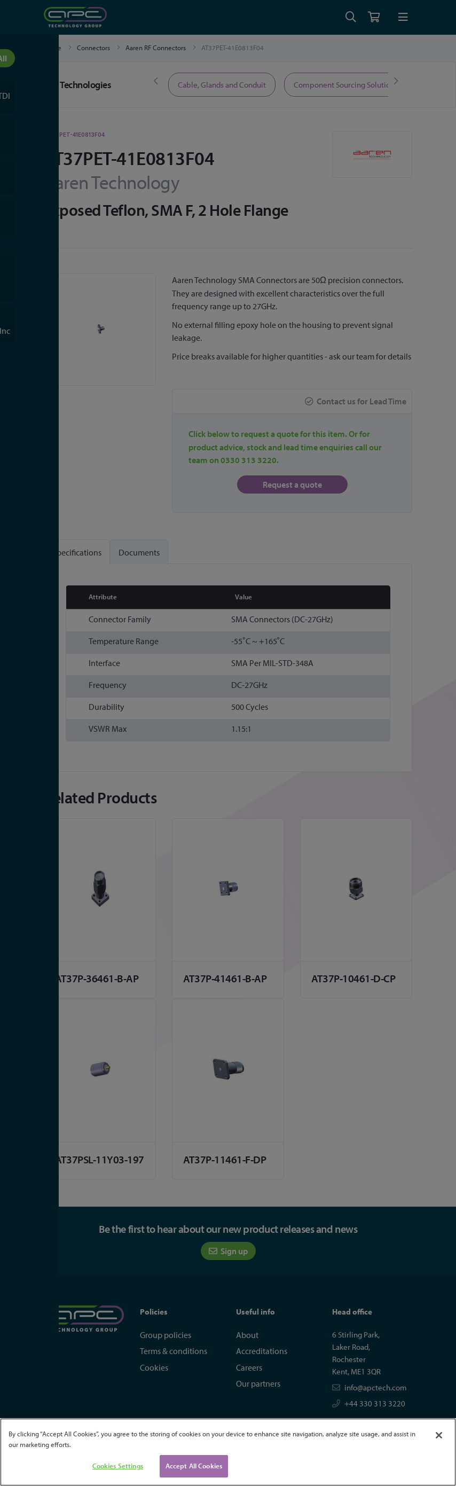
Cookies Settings (117, 1465)
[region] (228, 1452)
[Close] (439, 1435)
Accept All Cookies (194, 1465)
